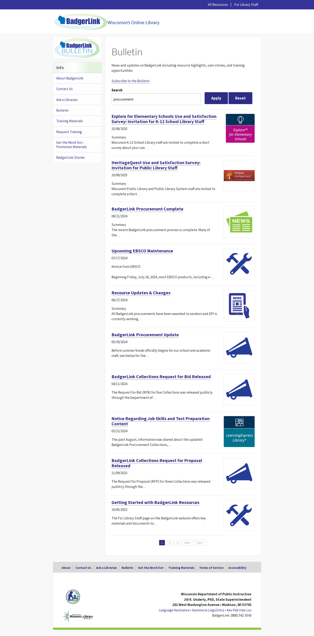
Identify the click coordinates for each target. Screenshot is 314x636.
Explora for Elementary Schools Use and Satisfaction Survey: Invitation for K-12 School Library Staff (163, 118)
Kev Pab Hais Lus (239, 610)
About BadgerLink (69, 78)
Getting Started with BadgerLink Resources (155, 502)
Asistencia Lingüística (208, 610)
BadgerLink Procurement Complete (147, 209)
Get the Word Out (151, 568)
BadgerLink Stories (70, 157)
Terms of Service (211, 568)
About (66, 568)
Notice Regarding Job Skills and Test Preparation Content (160, 421)
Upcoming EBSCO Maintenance (142, 251)
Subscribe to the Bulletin (130, 81)
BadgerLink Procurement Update (145, 335)
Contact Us (64, 89)
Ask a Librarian (67, 99)
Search (117, 90)
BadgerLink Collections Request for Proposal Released (156, 462)
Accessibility (237, 568)
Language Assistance (174, 610)
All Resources (218, 4)
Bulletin (62, 110)
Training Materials (69, 121)
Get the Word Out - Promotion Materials (71, 144)
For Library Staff (246, 4)
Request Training (69, 132)
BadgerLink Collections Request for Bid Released (161, 376)
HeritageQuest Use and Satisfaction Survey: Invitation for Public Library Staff (155, 165)
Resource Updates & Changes (140, 293)
